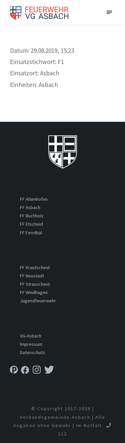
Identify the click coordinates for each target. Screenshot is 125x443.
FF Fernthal (31, 233)
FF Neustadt (32, 276)
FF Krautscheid (35, 267)
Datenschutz (32, 352)
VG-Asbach (30, 336)
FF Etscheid (31, 224)
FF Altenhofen (34, 199)
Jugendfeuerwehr (38, 301)
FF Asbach (30, 207)
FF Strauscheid (35, 284)
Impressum (31, 344)
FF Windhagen (34, 292)
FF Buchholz (32, 216)
